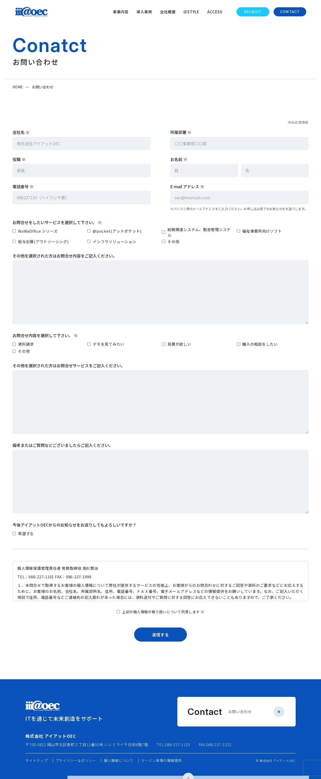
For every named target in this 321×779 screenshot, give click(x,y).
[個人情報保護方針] (160, 581)
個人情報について (118, 760)
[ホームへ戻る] (31, 12)
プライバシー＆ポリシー (75, 760)
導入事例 (144, 11)
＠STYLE (191, 11)
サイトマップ (36, 760)
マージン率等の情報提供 (161, 760)
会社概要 (168, 11)
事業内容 (121, 11)
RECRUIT (253, 12)
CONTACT (290, 12)
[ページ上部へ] (301, 669)
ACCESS (214, 11)
